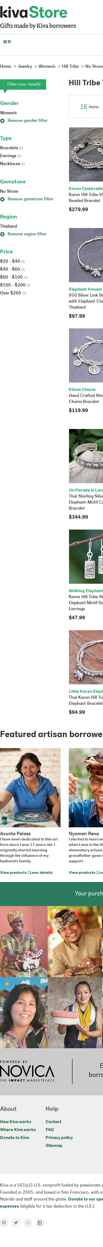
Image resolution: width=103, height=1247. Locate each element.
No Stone (9, 191)
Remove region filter (23, 234)
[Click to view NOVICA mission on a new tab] (27, 1072)
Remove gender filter (24, 121)
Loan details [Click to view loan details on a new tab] (41, 873)
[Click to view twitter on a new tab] (18, 1222)
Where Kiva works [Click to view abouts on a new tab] (18, 1130)
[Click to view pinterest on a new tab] (6, 1222)
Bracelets (11, 148)
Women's (8, 113)
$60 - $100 (14, 277)
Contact (53, 1122)
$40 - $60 (12, 269)
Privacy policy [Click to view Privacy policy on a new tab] (59, 1138)
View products (13, 873)
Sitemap (54, 1146)
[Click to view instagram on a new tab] (30, 1222)
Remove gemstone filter (26, 199)
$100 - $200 (15, 285)
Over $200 (13, 293)
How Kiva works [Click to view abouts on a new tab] (15, 1122)
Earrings (10, 156)
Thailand (8, 226)
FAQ (50, 1130)
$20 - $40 (12, 261)
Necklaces (12, 164)
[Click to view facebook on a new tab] (41, 1222)
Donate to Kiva (14, 1138)
